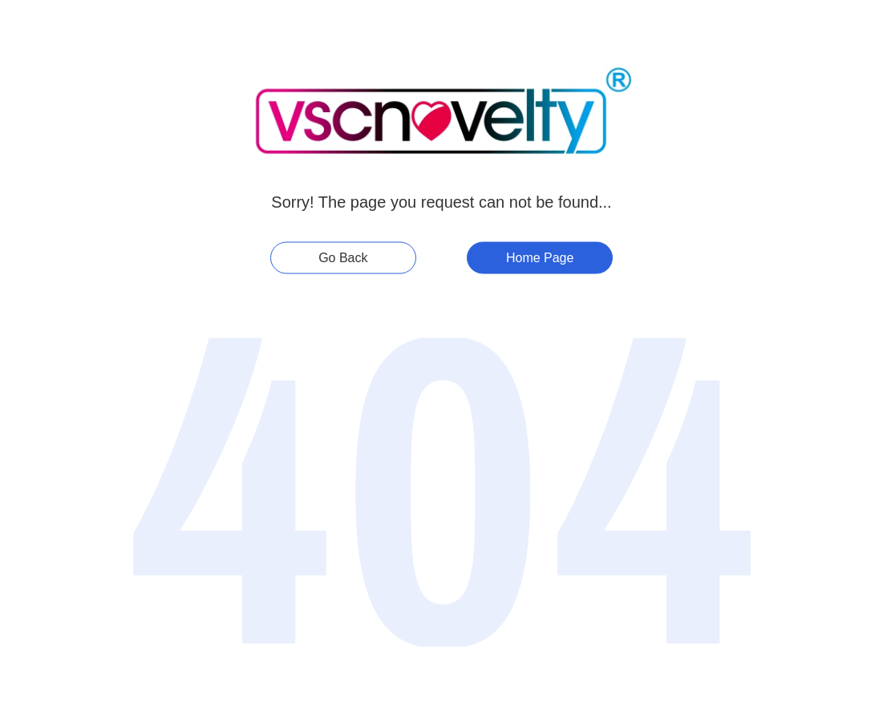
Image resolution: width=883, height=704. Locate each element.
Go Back (342, 258)
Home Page (540, 258)
